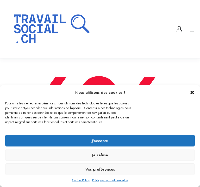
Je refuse (100, 155)
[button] (192, 92)
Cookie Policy (81, 180)
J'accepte (100, 141)
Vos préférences (100, 169)
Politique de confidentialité (110, 180)
